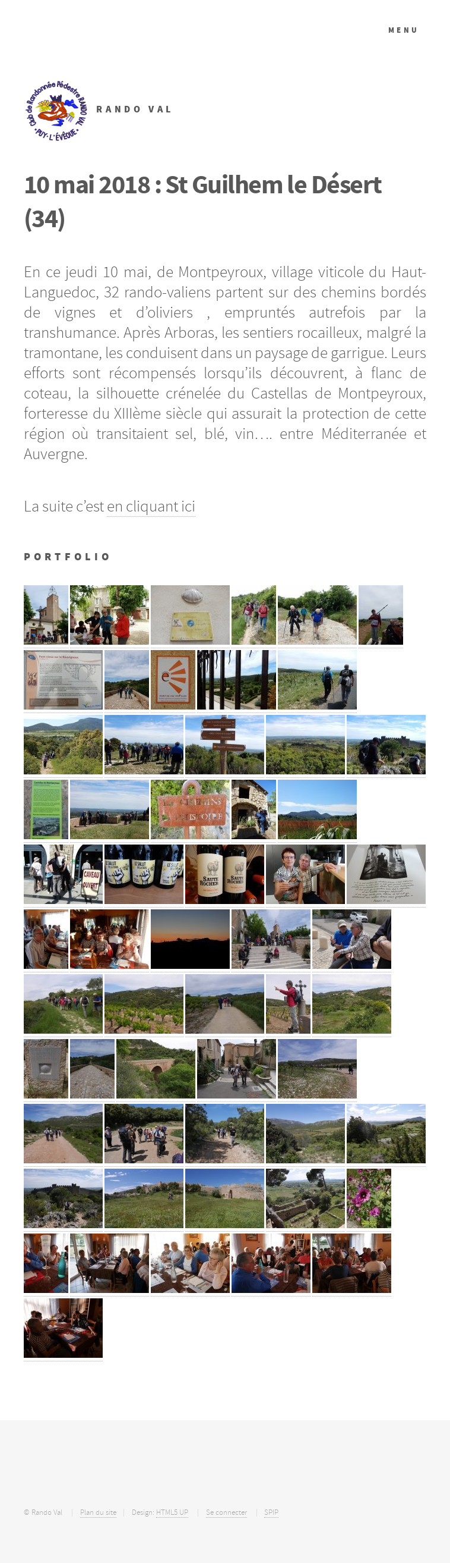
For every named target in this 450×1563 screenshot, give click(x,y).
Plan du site (98, 1512)
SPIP (271, 1512)
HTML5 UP (172, 1512)
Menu (404, 30)
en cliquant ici (151, 506)
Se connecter (226, 1512)
